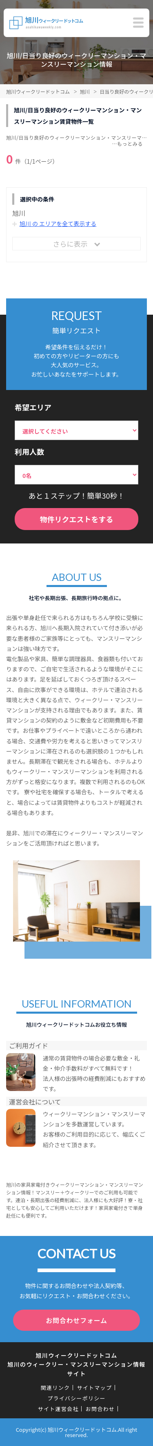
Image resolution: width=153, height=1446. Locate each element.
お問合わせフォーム (76, 1320)
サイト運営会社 (58, 1408)
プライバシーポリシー (76, 1398)
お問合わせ (100, 1408)
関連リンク (55, 1387)
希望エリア (33, 407)
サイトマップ (94, 1387)
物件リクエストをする (76, 519)
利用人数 (29, 451)
